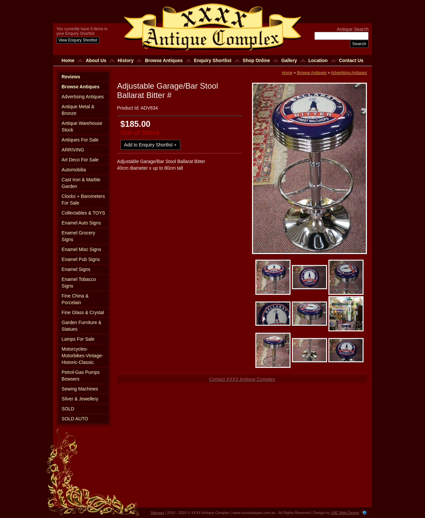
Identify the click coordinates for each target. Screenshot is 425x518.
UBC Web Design (345, 513)
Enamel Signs (76, 269)
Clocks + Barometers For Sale (83, 200)
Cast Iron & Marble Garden (81, 183)
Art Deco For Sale (80, 159)
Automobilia (74, 169)
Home (67, 60)
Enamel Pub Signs (81, 259)
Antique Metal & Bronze (78, 110)
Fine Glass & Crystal (83, 312)
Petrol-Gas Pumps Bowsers (81, 376)
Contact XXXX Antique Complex (242, 379)
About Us (96, 60)
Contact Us (351, 60)
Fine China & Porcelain (75, 299)
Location (318, 60)
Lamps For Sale (78, 339)
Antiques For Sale (80, 139)
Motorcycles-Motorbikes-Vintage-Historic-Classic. (82, 355)
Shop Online (256, 60)
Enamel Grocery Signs (78, 236)
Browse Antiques (164, 60)
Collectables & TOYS (83, 213)
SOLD (68, 408)
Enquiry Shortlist (212, 60)
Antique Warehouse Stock (82, 126)
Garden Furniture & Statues (82, 326)
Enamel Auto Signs (81, 222)
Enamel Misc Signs (81, 249)
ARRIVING (73, 149)
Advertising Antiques (83, 96)
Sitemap (157, 513)
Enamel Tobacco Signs (79, 283)
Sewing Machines (80, 388)
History (125, 60)
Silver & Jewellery (80, 398)
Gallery (289, 60)
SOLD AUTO (75, 418)
